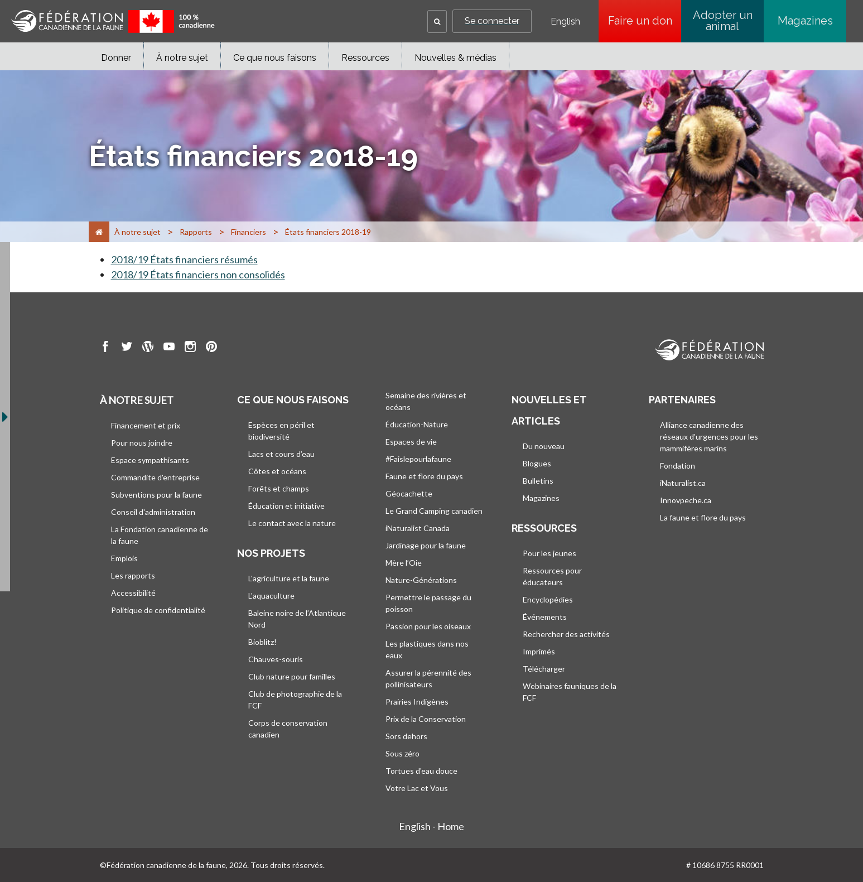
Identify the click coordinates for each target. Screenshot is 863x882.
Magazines (805, 20)
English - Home (431, 826)
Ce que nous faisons (274, 57)
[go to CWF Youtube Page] (169, 348)
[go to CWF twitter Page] (126, 348)
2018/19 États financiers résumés (184, 259)
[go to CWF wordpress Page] (147, 348)
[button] (437, 21)
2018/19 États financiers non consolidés (198, 274)
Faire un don (645, 20)
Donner (116, 57)
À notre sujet (182, 57)
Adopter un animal (723, 20)
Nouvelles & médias (455, 57)
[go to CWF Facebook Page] (105, 348)
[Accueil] (99, 231)
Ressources (365, 57)
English (565, 22)
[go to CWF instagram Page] (190, 348)
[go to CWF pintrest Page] (211, 348)
